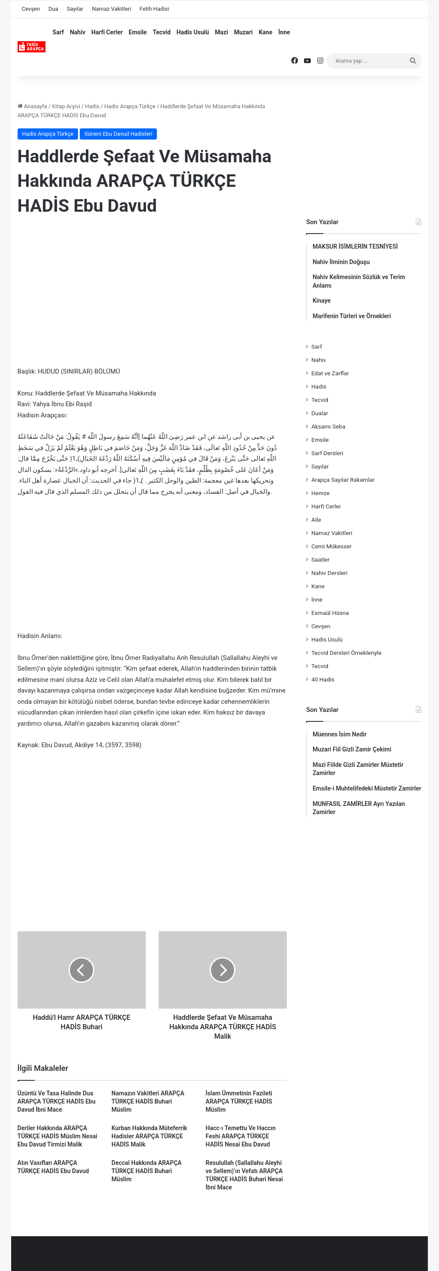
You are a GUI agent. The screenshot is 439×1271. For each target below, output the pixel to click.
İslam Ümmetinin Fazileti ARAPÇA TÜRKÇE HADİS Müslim (239, 1101)
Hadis (92, 106)
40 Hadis (322, 679)
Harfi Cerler (107, 32)
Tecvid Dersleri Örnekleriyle (346, 652)
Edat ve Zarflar (330, 373)
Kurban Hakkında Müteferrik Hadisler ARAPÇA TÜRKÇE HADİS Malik (149, 1136)
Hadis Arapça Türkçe (130, 106)
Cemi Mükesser (331, 546)
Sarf (58, 32)
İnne (284, 32)
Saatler (320, 559)
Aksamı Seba (328, 426)
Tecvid (162, 32)
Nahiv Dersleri (329, 572)
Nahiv (77, 32)
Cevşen (31, 9)
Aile (316, 519)
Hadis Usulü (193, 32)
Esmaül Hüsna (330, 612)
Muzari (243, 32)
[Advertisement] (152, 293)
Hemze (320, 493)
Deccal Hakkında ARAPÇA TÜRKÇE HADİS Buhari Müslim (146, 1171)
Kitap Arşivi (66, 106)
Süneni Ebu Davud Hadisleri (118, 134)
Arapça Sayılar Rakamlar (343, 479)
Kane (265, 32)
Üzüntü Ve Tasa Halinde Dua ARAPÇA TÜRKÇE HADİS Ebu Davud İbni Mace (57, 1101)
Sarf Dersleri (327, 453)
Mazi (221, 32)
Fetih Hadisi (154, 9)
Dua (53, 9)
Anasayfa (32, 106)
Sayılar (75, 9)
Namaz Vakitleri (111, 9)
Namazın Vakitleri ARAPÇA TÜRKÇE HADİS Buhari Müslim (147, 1101)
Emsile (138, 32)
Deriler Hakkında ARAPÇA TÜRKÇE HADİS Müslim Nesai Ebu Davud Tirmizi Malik (57, 1136)
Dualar (319, 413)
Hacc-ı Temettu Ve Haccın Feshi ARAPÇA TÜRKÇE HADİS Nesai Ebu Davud (241, 1136)
